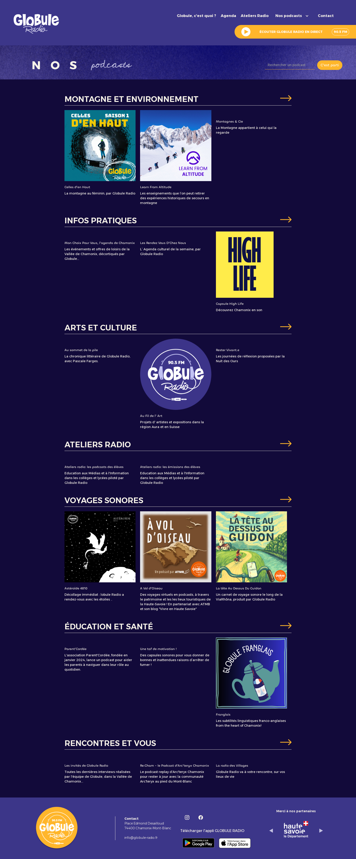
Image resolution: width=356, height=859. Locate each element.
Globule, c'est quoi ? (196, 16)
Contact (326, 16)
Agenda (228, 16)
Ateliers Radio (255, 16)
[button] (293, 16)
